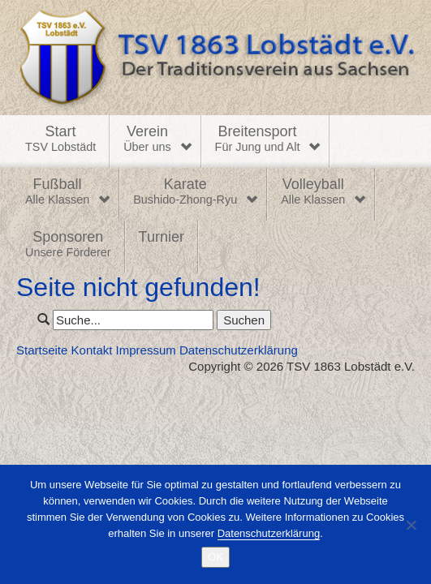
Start (60, 139)
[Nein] (411, 525)
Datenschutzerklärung (238, 350)
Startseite (41, 350)
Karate (185, 192)
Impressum (146, 350)
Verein (146, 139)
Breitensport (257, 139)
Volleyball (313, 192)
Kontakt (92, 350)
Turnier (161, 237)
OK (215, 557)
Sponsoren (68, 245)
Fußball (57, 192)
